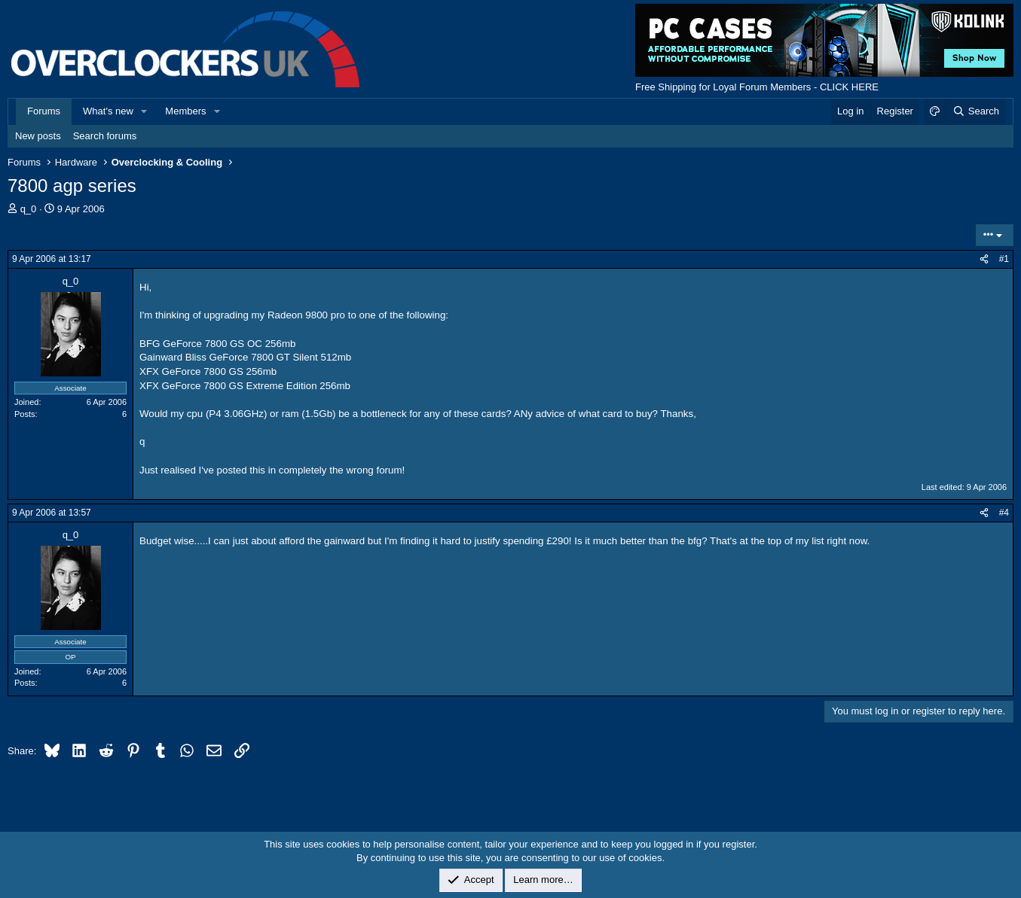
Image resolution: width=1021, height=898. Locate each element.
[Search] (975, 111)
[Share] (984, 259)
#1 (1004, 259)
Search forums (105, 136)
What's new (108, 111)
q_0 (28, 209)
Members (185, 111)
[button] (144, 111)
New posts (38, 136)
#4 (1004, 512)
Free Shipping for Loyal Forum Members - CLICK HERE (757, 87)
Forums (43, 111)
